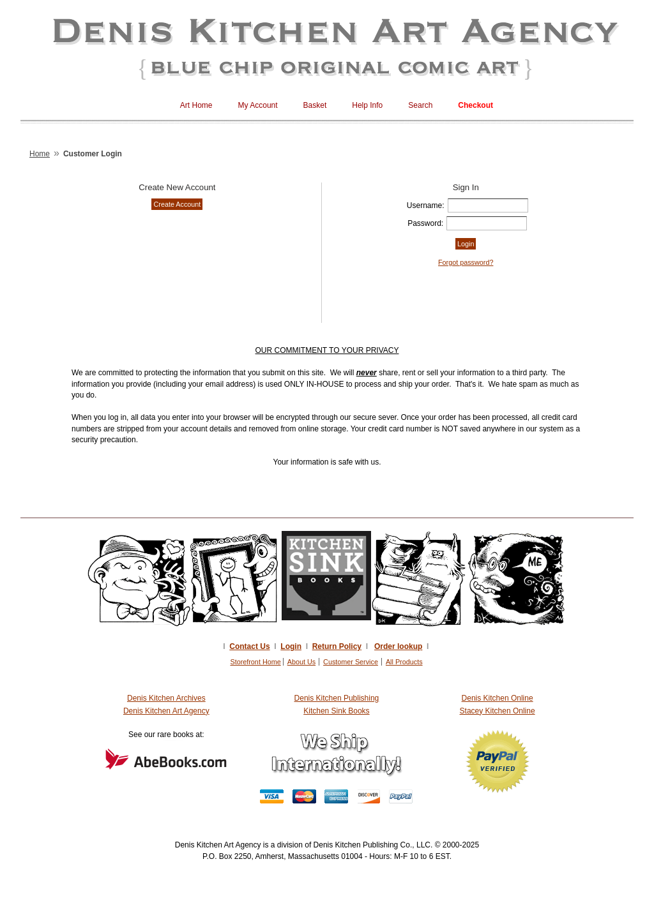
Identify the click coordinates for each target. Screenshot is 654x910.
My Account (258, 105)
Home (39, 153)
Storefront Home (255, 662)
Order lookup (398, 646)
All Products (404, 662)
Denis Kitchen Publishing (336, 698)
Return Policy (336, 646)
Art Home (196, 105)
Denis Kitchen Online (497, 698)
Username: (426, 205)
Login (290, 646)
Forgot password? (465, 262)
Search (420, 105)
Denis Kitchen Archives (166, 698)
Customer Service (350, 662)
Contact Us (249, 646)
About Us (301, 662)
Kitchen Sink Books (336, 710)
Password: (425, 223)
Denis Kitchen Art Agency (166, 710)
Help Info (367, 105)
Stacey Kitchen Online (497, 710)
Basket (315, 105)
